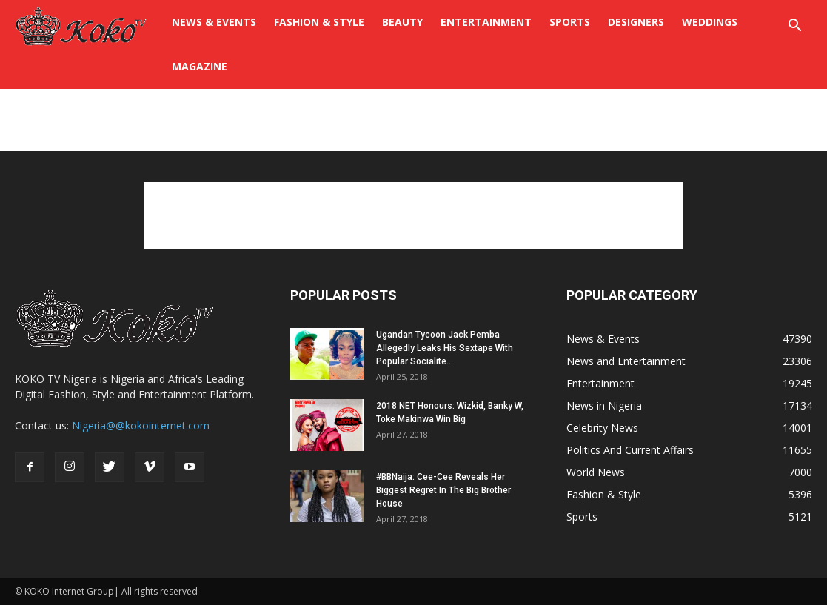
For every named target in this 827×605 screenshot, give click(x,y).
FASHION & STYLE (319, 22)
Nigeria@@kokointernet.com (141, 425)
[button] (794, 27)
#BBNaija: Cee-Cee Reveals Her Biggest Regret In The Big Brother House (443, 490)
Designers (636, 22)
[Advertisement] (414, 129)
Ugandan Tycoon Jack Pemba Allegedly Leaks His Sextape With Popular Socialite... (444, 348)
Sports (569, 22)
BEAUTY (402, 22)
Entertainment (486, 22)
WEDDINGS (709, 22)
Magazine (199, 66)
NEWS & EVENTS (214, 22)
